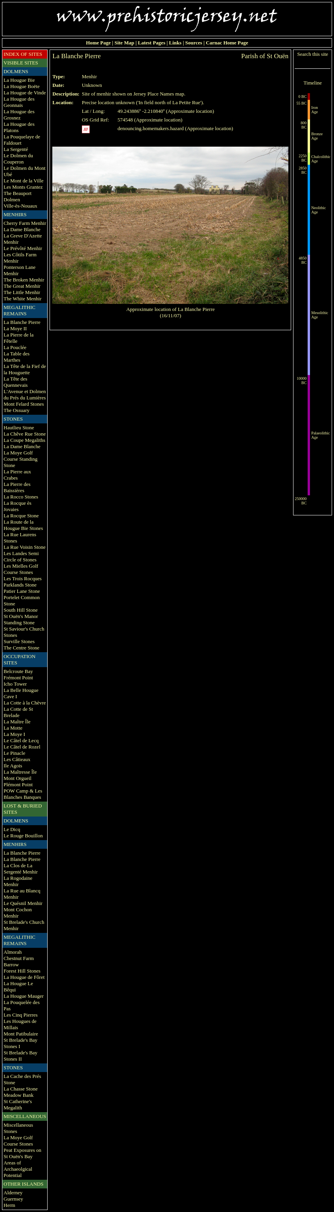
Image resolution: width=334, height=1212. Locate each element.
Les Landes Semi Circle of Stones (21, 556)
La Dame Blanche (22, 229)
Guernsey (13, 1199)
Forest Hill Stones (22, 971)
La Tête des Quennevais (16, 382)
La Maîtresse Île (20, 772)
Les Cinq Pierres (21, 1015)
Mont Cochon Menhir (18, 913)
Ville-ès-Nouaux (20, 206)
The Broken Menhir (24, 280)
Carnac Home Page (227, 43)
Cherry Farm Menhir (25, 223)
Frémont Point (18, 677)
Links (175, 43)
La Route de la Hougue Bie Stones (23, 525)
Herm (9, 1205)
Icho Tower (15, 684)
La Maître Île (17, 722)
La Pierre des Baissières (17, 487)
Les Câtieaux (17, 759)
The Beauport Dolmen (17, 196)
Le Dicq (12, 829)
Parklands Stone (20, 585)
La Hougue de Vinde (25, 93)
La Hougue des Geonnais (19, 102)
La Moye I (14, 734)
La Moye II (15, 328)
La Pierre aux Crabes (17, 475)
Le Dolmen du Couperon (18, 159)
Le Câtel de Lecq (21, 740)
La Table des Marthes (17, 357)
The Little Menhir (22, 292)
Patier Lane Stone (22, 591)
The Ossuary (17, 410)
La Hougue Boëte (22, 86)
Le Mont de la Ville (24, 181)
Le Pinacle (14, 753)
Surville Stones (19, 641)
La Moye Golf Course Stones (18, 1141)
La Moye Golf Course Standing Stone (20, 459)
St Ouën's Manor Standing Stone (21, 619)
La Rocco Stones (21, 497)
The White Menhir (23, 299)
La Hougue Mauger (24, 996)
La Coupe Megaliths (24, 440)
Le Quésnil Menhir (23, 903)
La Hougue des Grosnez (19, 115)
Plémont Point (18, 784)
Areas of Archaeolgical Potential (18, 1169)
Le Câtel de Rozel (22, 747)
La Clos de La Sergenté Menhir (21, 869)
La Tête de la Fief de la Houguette (25, 369)
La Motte (13, 728)
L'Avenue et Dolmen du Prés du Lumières (25, 394)
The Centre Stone (21, 648)
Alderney (13, 1192)
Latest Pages (152, 43)
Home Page (98, 43)
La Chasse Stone (21, 1089)
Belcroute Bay (18, 671)
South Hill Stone (21, 610)
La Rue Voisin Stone (25, 547)
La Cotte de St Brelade (18, 712)
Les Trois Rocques (23, 578)
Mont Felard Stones (24, 404)
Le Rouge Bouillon (23, 836)
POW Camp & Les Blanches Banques (23, 794)
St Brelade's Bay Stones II (20, 1056)
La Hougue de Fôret (24, 977)
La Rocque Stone (21, 516)
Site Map (124, 43)
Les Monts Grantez (23, 187)
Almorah (13, 952)
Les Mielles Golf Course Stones (21, 569)
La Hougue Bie (19, 80)
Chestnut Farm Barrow (19, 961)
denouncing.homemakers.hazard (151, 128)
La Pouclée (15, 347)
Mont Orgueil (17, 778)
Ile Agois (13, 766)
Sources (193, 43)
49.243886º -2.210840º (141, 111)
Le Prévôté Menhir (23, 248)
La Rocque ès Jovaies (17, 506)
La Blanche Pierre (22, 322)
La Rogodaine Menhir (18, 881)
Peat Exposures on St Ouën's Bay (22, 1153)
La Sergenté (16, 149)
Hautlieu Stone (19, 427)
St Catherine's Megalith (18, 1104)
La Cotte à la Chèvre (25, 703)
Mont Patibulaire (21, 1034)
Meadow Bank (18, 1095)
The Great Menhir (22, 286)
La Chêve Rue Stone (25, 434)
